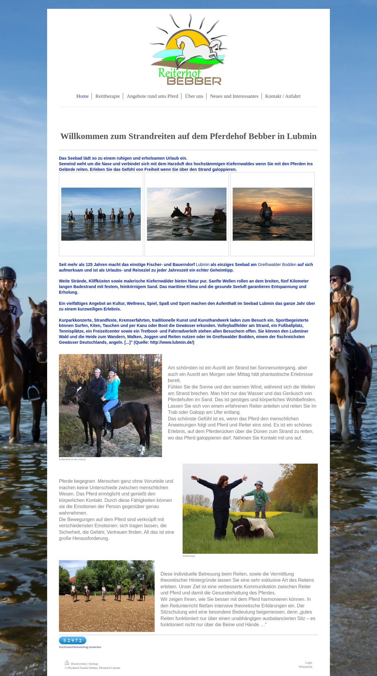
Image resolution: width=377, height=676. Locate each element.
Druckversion (76, 663)
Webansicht (305, 666)
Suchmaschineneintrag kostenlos (80, 647)
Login (308, 662)
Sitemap (93, 663)
